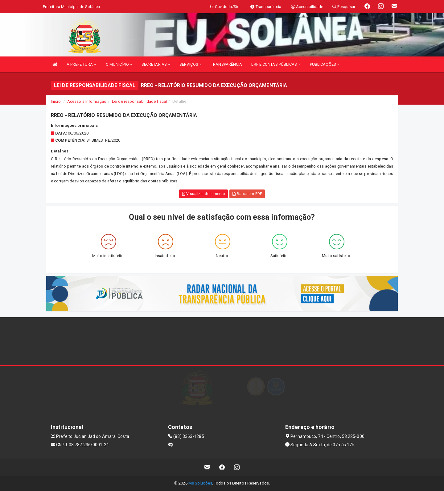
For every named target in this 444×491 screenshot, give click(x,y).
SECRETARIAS (156, 64)
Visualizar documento (203, 194)
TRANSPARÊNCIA (226, 64)
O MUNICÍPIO (119, 64)
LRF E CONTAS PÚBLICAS (275, 64)
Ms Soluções (200, 483)
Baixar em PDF (247, 194)
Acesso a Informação (86, 101)
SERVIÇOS (190, 64)
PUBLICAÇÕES (324, 64)
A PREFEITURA (81, 64)
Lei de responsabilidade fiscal (139, 101)
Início (56, 101)
